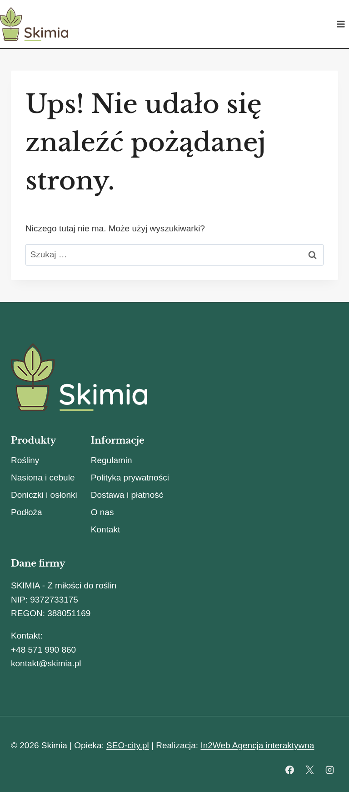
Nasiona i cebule (43, 477)
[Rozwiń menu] (340, 24)
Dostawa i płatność (127, 495)
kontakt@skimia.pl (46, 663)
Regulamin (111, 460)
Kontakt (105, 529)
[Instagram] (329, 769)
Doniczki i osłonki (44, 495)
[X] (309, 769)
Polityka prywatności (130, 477)
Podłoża (26, 512)
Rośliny (25, 460)
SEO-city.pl (127, 745)
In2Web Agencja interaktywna (257, 745)
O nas (102, 512)
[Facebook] (290, 769)
